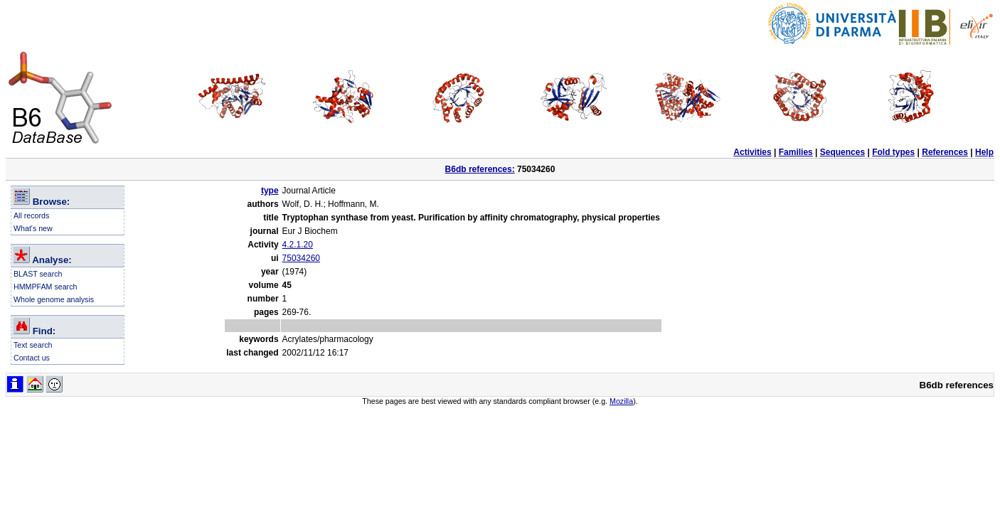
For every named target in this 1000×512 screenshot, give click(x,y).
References (945, 152)
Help (984, 152)
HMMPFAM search (45, 286)
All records (31, 215)
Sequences (842, 152)
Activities (752, 152)
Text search (33, 345)
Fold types (893, 152)
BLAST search (38, 274)
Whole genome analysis (54, 299)
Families (796, 152)
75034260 (301, 258)
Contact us (32, 357)
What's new (33, 228)
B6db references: (480, 169)
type (270, 191)
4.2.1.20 (297, 245)
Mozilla (621, 401)
